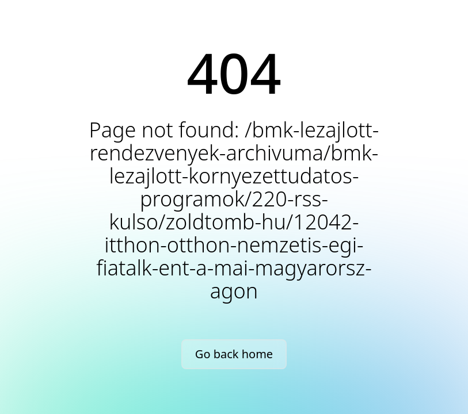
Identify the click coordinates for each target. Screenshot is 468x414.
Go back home (234, 354)
